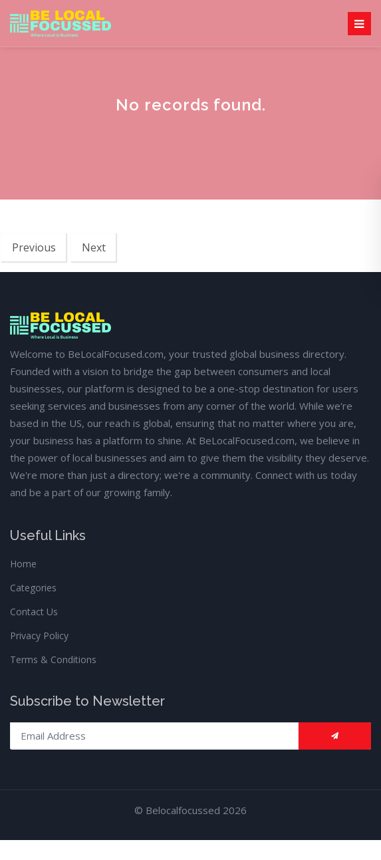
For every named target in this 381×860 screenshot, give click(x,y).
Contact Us (34, 611)
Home (23, 563)
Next (94, 247)
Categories (33, 587)
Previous (34, 247)
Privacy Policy (39, 635)
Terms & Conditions (53, 659)
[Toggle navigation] (359, 23)
